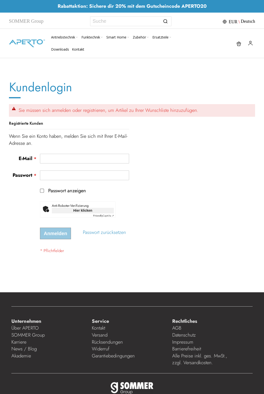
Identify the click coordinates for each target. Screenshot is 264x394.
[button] (238, 21)
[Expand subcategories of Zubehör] (147, 37)
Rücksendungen (107, 342)
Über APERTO (25, 328)
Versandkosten (197, 362)
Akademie (21, 355)
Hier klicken (82, 210)
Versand (100, 335)
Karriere (18, 342)
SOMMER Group (28, 335)
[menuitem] (65, 37)
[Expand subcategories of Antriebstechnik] (76, 37)
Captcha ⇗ (103, 215)
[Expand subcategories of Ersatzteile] (170, 37)
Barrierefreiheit (187, 348)
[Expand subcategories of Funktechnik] (101, 37)
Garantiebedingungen (113, 355)
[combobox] (130, 21)
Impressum (182, 342)
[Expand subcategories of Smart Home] (128, 37)
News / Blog (24, 348)
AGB (176, 328)
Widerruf (100, 348)
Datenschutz (184, 335)
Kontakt (98, 328)
